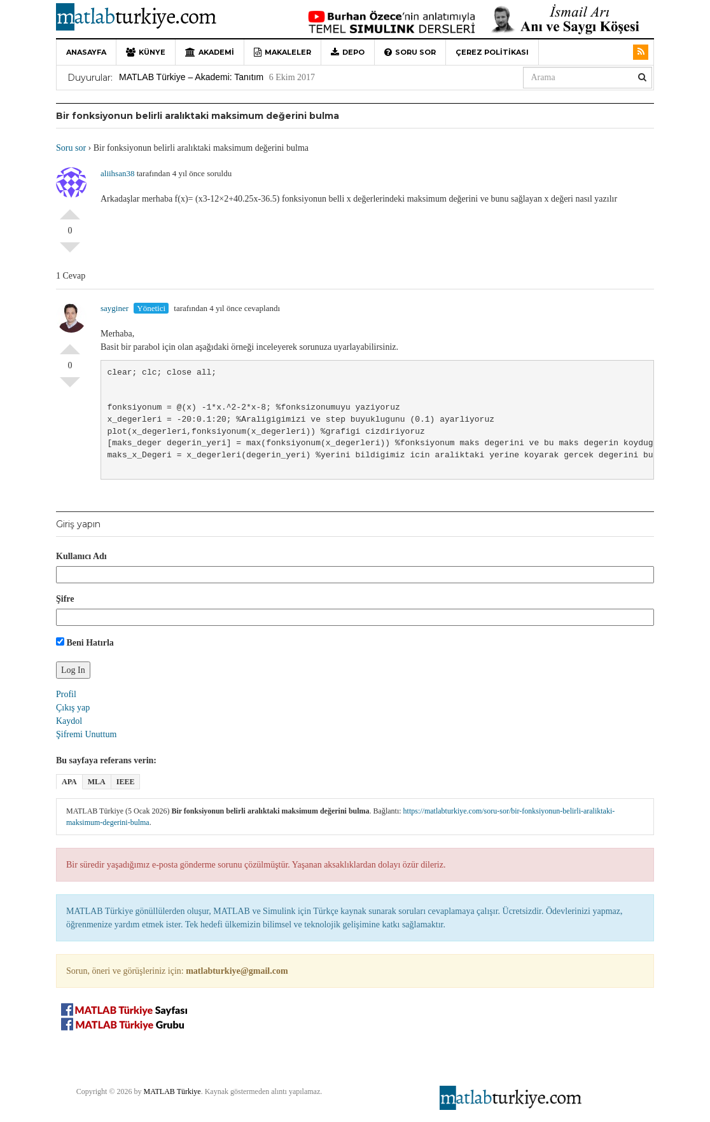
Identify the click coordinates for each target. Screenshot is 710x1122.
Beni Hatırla (85, 642)
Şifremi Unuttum (86, 734)
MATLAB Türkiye (172, 1091)
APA (69, 781)
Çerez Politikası (492, 52)
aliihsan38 (117, 173)
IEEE (125, 781)
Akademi (209, 52)
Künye (145, 52)
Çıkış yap (73, 707)
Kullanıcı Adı (81, 556)
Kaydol (69, 721)
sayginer (115, 308)
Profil (66, 694)
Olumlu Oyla (70, 209)
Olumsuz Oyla (70, 252)
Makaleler (282, 52)
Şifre (65, 599)
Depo (348, 52)
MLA (97, 781)
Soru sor (410, 52)
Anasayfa (86, 52)
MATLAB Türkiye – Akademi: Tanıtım (191, 77)
